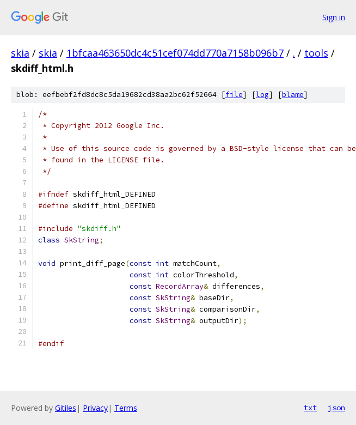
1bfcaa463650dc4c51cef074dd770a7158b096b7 (175, 52)
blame (293, 94)
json (336, 407)
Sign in (333, 17)
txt (310, 407)
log (262, 94)
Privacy (95, 408)
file (234, 94)
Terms (125, 408)
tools (316, 52)
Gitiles (65, 408)
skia (20, 52)
